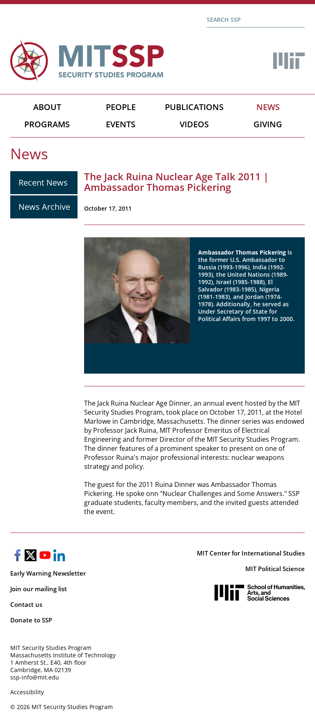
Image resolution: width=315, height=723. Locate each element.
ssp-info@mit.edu (34, 677)
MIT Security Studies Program (50, 648)
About (47, 106)
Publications (194, 106)
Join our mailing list (38, 589)
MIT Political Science (275, 569)
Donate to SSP (31, 620)
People (121, 106)
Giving (267, 124)
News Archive (44, 206)
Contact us (26, 604)
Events (120, 124)
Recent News (43, 182)
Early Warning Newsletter (48, 573)
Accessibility (27, 692)
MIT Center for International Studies (251, 553)
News (268, 106)
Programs (47, 124)
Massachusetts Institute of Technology (63, 655)
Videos (194, 124)
